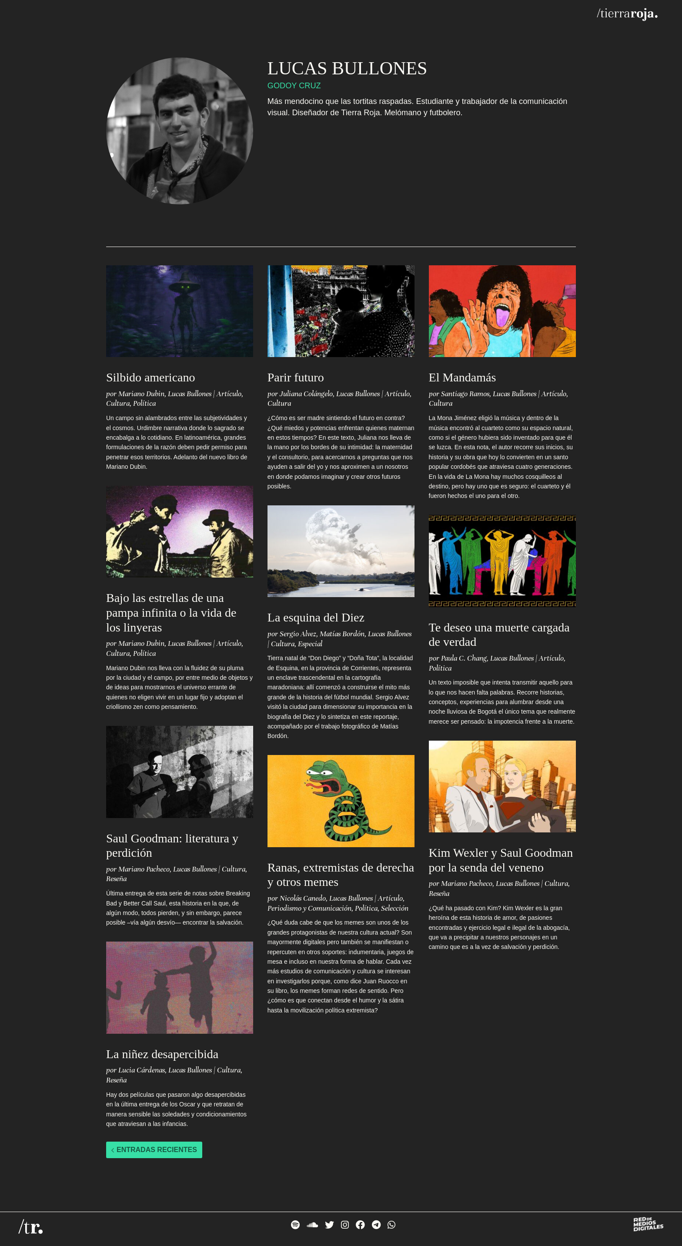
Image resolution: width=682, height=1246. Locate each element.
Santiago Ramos (465, 393)
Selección (394, 908)
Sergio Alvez (298, 633)
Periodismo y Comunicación (309, 908)
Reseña (116, 878)
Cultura (118, 403)
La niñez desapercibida (162, 1054)
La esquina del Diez (315, 617)
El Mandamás (462, 377)
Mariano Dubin (141, 393)
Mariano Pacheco (144, 869)
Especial (310, 643)
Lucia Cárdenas (141, 1070)
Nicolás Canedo (303, 898)
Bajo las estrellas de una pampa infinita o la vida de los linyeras (171, 612)
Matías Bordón (342, 633)
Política (144, 403)
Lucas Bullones (189, 393)
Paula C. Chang (464, 658)
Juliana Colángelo (306, 393)
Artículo (229, 393)
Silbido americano (150, 377)
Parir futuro (295, 377)
